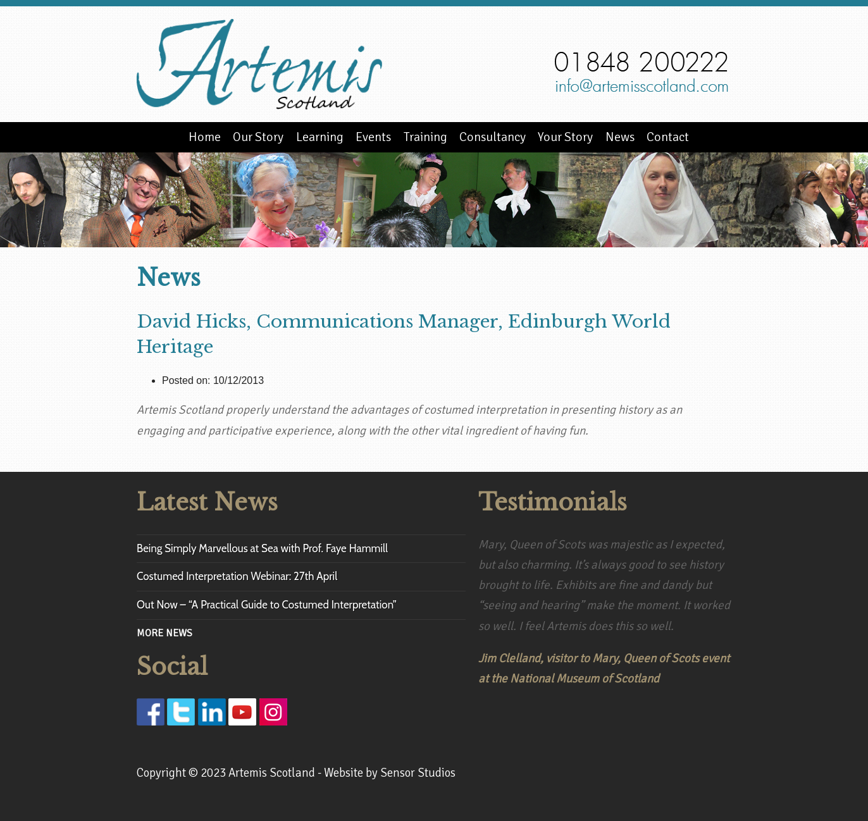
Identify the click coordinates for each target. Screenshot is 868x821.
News (620, 137)
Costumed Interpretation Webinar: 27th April (237, 576)
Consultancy (492, 137)
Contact (668, 137)
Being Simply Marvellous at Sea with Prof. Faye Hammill (262, 548)
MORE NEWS (164, 633)
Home (205, 137)
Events (373, 137)
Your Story (565, 137)
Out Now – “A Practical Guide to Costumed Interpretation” (267, 604)
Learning (320, 137)
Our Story (258, 137)
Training (425, 137)
